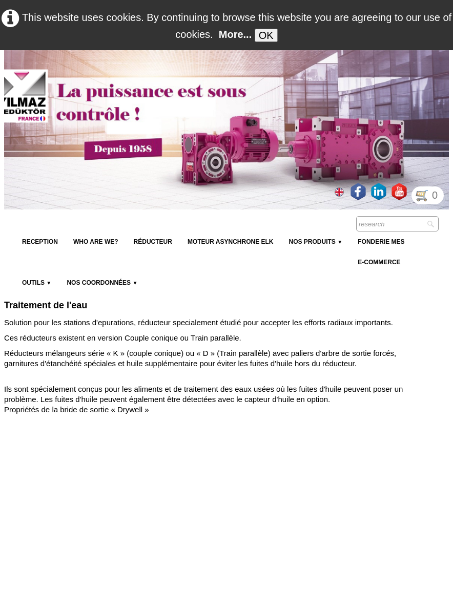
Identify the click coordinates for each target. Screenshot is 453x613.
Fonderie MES (381, 241)
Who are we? (95, 241)
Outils (36, 282)
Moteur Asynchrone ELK (231, 241)
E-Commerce (379, 262)
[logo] (191, 75)
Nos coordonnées (102, 282)
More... (235, 34)
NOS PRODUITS (315, 241)
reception (40, 241)
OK (266, 35)
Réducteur (153, 241)
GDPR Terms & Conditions (340, 602)
